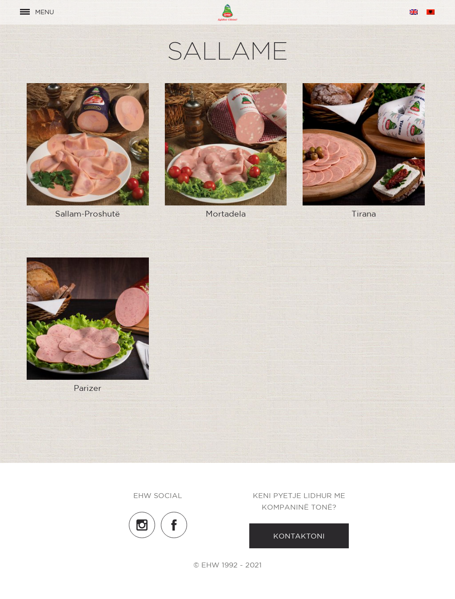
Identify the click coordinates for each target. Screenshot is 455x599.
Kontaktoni (299, 536)
